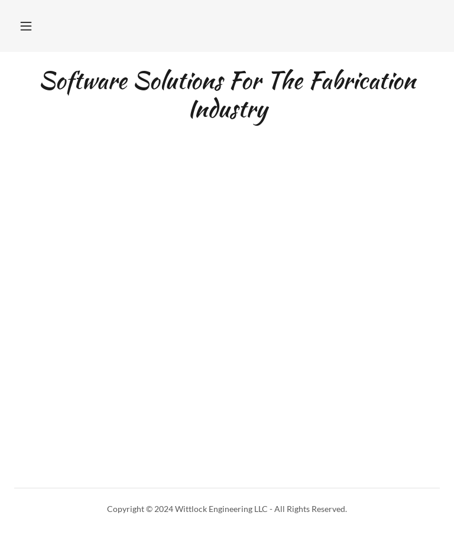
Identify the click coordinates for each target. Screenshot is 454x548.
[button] (26, 26)
